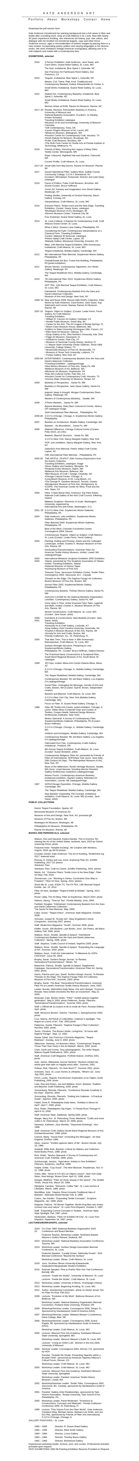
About (53, 19)
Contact (92, 19)
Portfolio (37, 19)
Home (105, 19)
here (57, 28)
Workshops (71, 19)
